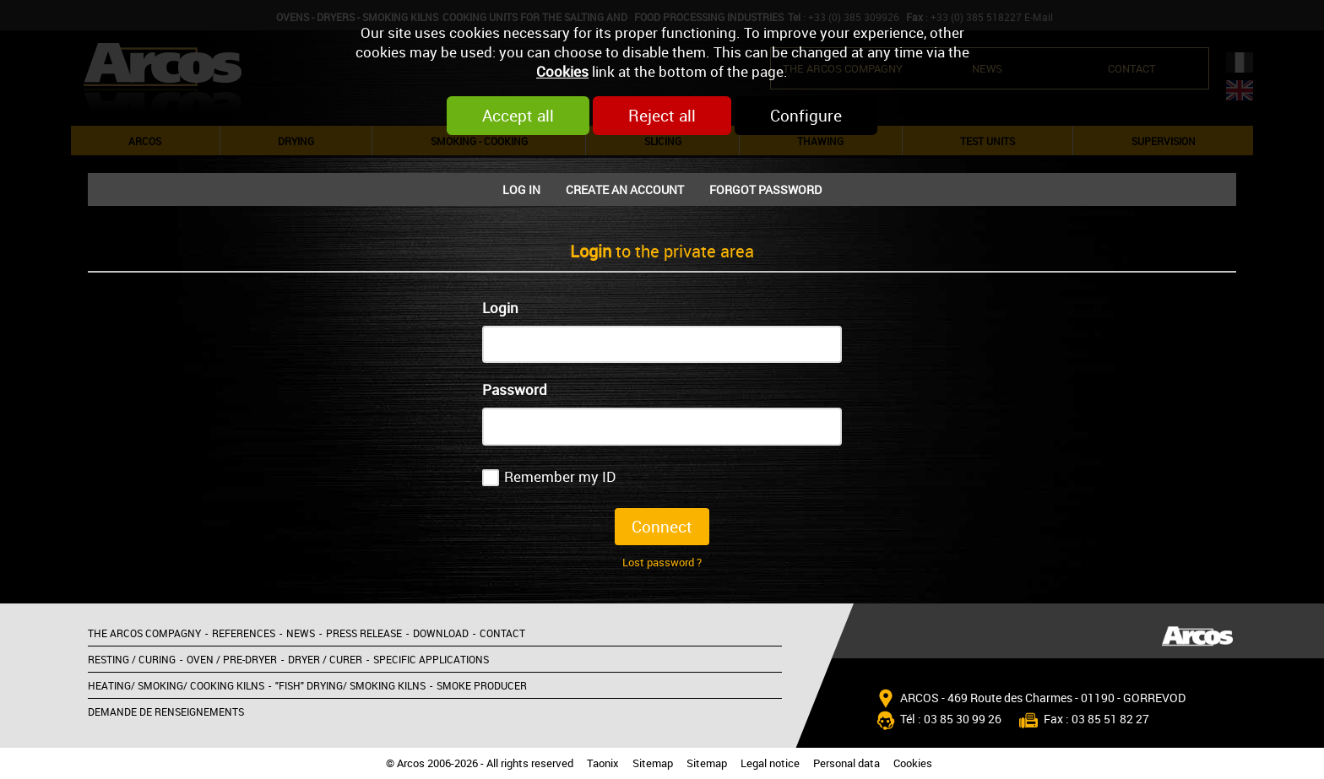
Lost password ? (662, 562)
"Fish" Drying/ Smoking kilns (350, 685)
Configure (806, 116)
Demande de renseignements (166, 711)
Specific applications (431, 659)
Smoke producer (482, 685)
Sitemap (652, 763)
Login (500, 307)
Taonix (603, 763)
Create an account (625, 189)
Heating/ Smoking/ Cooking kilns (176, 685)
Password (514, 389)
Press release (364, 633)
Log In (521, 189)
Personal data (846, 763)
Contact (502, 633)
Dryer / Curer (325, 659)
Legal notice (770, 763)
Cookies (562, 71)
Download (441, 633)
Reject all (662, 116)
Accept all (518, 116)
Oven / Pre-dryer (232, 659)
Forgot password (765, 189)
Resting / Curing (132, 659)
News (300, 633)
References (243, 633)
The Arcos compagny (144, 633)
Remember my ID (560, 476)
